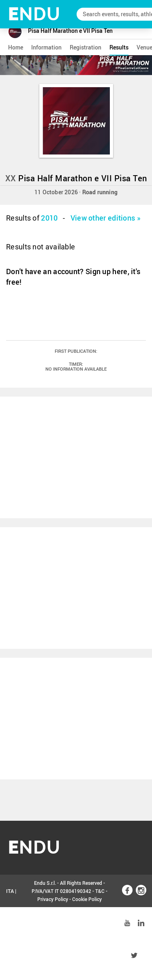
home (15, 47)
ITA (10, 891)
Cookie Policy (87, 899)
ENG (11, 923)
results (118, 47)
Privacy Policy (52, 899)
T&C (100, 891)
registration (85, 47)
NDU (34, 14)
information (46, 47)
